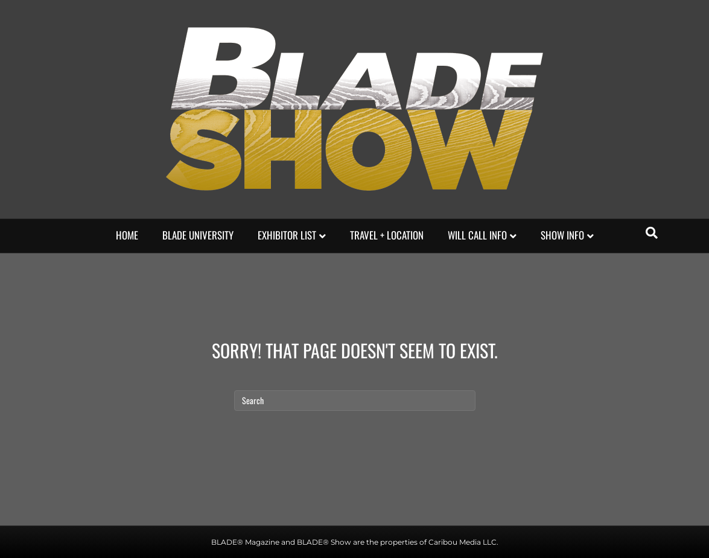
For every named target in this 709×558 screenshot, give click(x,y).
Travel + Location (387, 235)
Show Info (562, 235)
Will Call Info (477, 235)
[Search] (652, 233)
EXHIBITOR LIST (287, 235)
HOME (127, 235)
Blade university (198, 235)
